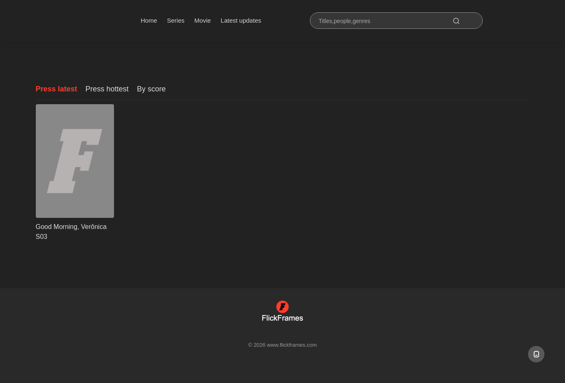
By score (151, 89)
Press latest (56, 89)
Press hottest (107, 89)
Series (176, 20)
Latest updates (241, 20)
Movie (202, 20)
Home (149, 20)
